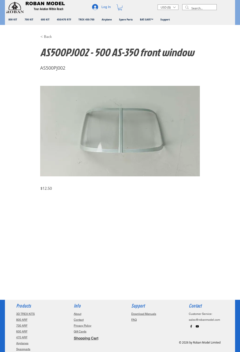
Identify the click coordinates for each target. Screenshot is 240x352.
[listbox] (168, 7)
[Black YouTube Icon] (197, 326)
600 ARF (21, 331)
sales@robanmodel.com (204, 319)
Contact (79, 319)
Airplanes (22, 343)
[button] (49, 9)
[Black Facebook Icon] (191, 326)
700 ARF (21, 325)
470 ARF (21, 337)
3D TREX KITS (25, 314)
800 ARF (21, 319)
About (77, 314)
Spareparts (23, 349)
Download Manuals (143, 314)
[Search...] (199, 8)
